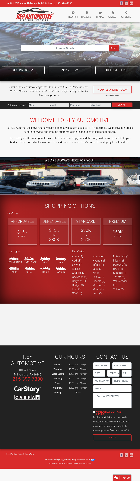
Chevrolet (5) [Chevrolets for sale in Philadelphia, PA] (79, 277)
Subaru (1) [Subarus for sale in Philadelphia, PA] (119, 272)
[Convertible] (15, 260)
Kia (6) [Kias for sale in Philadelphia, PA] (96, 272)
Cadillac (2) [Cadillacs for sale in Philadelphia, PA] (78, 272)
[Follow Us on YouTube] (131, 3)
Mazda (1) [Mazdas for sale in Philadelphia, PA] (99, 285)
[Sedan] (30, 270)
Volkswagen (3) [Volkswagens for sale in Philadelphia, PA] (120, 283)
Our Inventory (23, 70)
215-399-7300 (64, 3)
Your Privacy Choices (86, 460)
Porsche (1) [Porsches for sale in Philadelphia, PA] (120, 264)
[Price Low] (80, 105)
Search (113, 48)
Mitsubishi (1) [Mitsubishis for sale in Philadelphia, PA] (121, 256)
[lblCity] (99, 373)
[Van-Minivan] (61, 260)
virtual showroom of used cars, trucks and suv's (59, 142)
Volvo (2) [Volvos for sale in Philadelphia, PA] (118, 289)
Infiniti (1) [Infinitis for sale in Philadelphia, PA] (98, 264)
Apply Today (70, 70)
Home (8, 454)
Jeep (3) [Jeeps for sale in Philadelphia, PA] (97, 268)
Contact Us (21, 454)
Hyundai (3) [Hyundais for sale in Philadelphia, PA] (99, 260)
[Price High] (100, 105)
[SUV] (45, 260)
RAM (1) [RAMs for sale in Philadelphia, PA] (118, 268)
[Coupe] (14, 270)
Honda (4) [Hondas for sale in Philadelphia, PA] (98, 256)
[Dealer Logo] (35, 14)
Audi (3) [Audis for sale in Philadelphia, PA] (76, 260)
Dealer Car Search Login (52, 460)
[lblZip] (127, 373)
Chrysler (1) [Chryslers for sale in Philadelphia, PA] (79, 281)
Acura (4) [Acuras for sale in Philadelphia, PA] (77, 256)
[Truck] (45, 270)
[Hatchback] (30, 260)
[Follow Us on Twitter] (126, 3)
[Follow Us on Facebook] (121, 3)
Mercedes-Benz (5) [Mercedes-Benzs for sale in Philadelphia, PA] (99, 291)
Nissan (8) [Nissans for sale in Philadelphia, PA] (119, 260)
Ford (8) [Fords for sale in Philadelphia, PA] (76, 289)
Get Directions (116, 70)
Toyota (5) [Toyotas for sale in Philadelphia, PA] (119, 277)
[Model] (59, 105)
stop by (107, 142)
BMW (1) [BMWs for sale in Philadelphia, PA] (77, 264)
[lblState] (113, 373)
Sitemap (73, 460)
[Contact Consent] (94, 412)
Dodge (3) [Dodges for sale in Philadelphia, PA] (78, 285)
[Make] (38, 105)
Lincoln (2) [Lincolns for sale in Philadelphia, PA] (99, 281)
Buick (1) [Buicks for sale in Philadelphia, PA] (77, 268)
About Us (14, 454)
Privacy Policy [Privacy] (29, 454)
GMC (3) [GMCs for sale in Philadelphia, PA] (77, 293)
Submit (112, 437)
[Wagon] (61, 270)
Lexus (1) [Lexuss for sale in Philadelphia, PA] (98, 277)
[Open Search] (65, 48)
